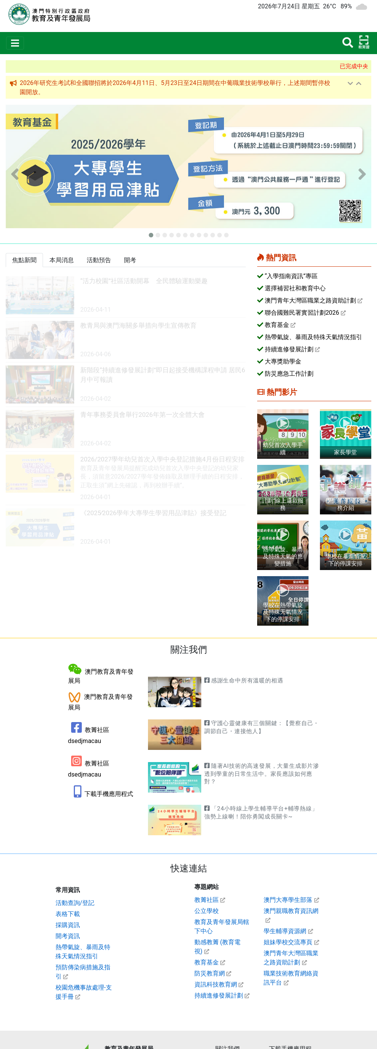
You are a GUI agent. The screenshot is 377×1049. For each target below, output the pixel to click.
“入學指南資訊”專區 (291, 276)
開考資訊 (68, 936)
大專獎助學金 (283, 361)
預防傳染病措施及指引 (83, 972)
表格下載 (68, 914)
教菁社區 (206, 899)
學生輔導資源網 (285, 931)
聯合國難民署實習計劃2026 (302, 312)
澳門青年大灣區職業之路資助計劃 (310, 300)
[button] (15, 174)
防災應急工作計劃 (289, 373)
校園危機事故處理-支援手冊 (84, 992)
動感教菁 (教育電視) (217, 946)
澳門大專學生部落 (288, 899)
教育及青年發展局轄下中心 (221, 926)
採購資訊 (68, 925)
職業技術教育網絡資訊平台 (291, 978)
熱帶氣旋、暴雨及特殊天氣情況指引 (313, 337)
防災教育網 (209, 973)
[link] (126, 295)
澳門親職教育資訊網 (291, 910)
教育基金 (277, 324)
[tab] (24, 260)
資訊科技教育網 (215, 984)
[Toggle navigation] (15, 43)
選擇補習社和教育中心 (295, 288)
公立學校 (206, 910)
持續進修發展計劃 (289, 349)
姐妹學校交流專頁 (288, 942)
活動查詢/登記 (75, 902)
